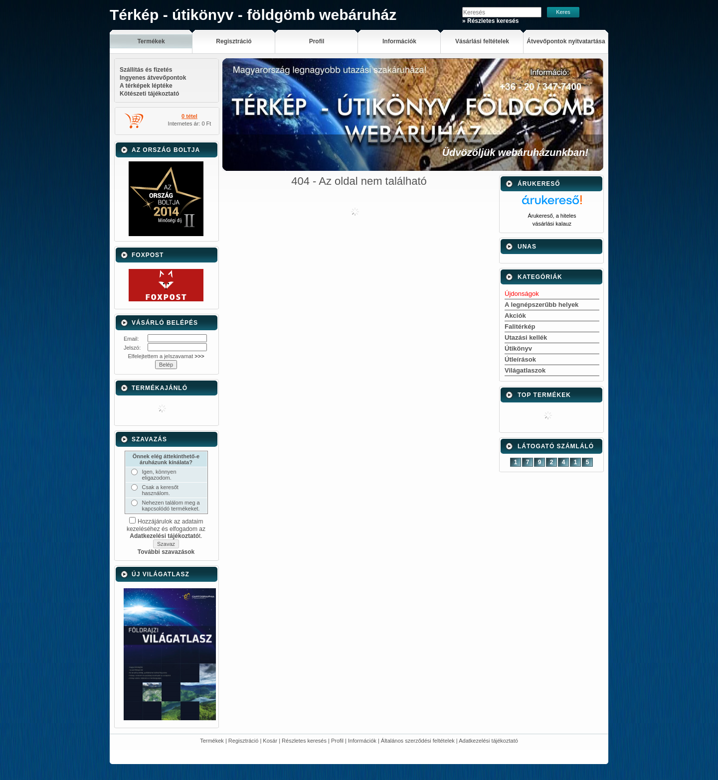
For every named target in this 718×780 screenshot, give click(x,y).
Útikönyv (518, 348)
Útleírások (520, 359)
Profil (337, 741)
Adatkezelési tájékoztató (488, 741)
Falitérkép (520, 326)
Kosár (270, 741)
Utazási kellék (526, 337)
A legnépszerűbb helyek (541, 304)
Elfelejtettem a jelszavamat (166, 356)
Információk (362, 741)
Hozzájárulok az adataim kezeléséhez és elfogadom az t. (166, 528)
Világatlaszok (525, 370)
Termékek (212, 741)
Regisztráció (243, 741)
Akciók (515, 315)
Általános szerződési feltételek (418, 741)
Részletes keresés (304, 741)
